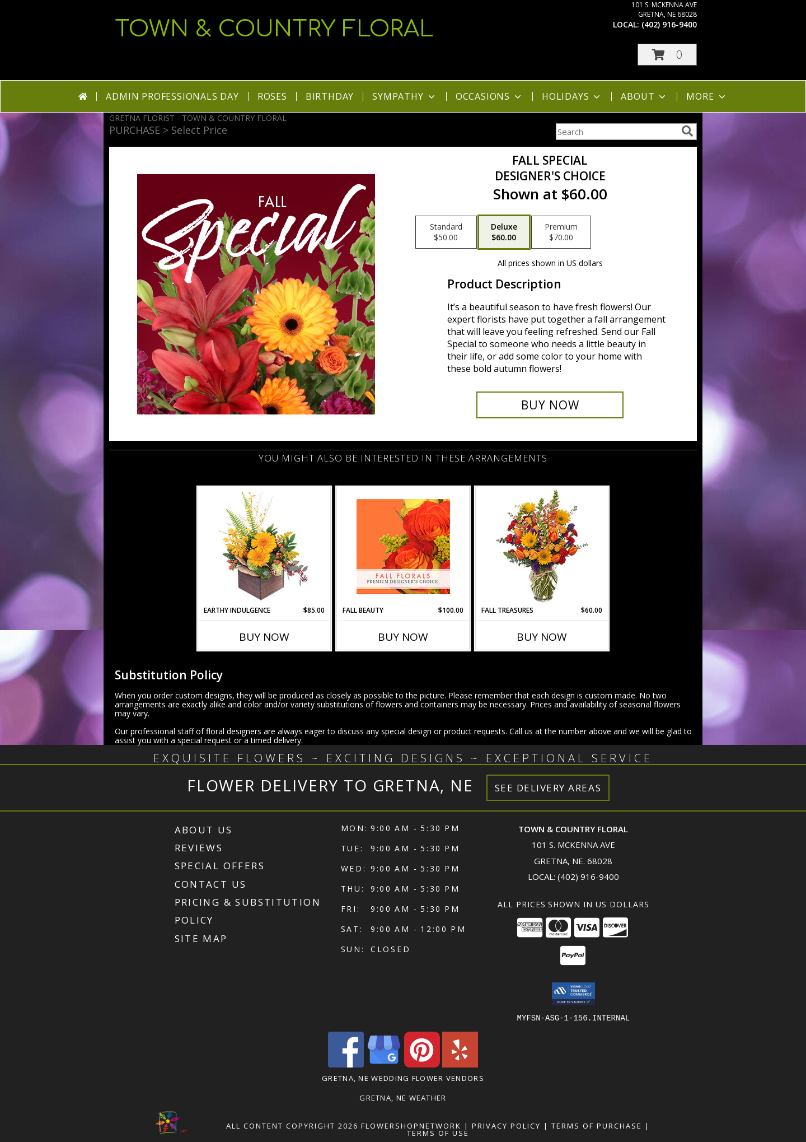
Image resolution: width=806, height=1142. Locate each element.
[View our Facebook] (346, 1064)
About (644, 96)
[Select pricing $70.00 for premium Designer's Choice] (561, 232)
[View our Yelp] (460, 1064)
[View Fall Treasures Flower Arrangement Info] (542, 546)
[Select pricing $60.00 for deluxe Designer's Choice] (504, 232)
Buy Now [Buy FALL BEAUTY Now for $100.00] (403, 637)
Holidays (572, 96)
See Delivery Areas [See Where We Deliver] (548, 787)
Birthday (330, 96)
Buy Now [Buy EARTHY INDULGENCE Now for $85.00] (264, 637)
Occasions (489, 96)
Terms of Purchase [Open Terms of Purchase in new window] (596, 1125)
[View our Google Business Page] (384, 1064)
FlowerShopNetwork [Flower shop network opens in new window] (411, 1125)
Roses (272, 96)
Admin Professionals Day (172, 96)
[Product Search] (616, 131)
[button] (667, 55)
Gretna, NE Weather (402, 1097)
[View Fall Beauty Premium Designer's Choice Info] (403, 546)
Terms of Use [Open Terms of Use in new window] (438, 1132)
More (706, 96)
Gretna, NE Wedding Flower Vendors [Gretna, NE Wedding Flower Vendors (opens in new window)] (403, 1078)
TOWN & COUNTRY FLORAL (274, 29)
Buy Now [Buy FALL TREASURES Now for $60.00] (542, 637)
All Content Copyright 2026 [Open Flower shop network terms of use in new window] (292, 1125)
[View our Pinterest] (422, 1064)
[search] (687, 131)
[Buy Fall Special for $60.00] (550, 404)
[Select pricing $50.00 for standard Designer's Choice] (446, 232)
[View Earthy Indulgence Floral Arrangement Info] (264, 546)
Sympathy (404, 96)
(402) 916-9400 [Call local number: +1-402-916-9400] (669, 24)
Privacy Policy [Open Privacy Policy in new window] (506, 1125)
